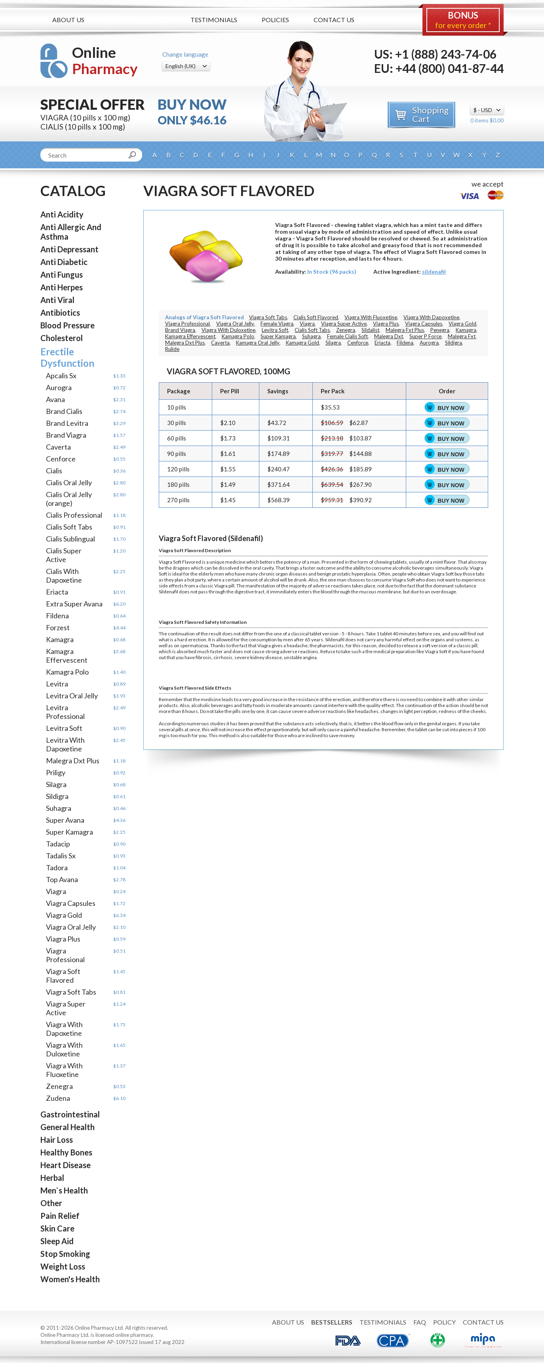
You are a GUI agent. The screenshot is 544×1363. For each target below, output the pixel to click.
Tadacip (58, 843)
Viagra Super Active (66, 1008)
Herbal (52, 1177)
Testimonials (213, 19)
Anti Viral (57, 300)
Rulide (172, 349)
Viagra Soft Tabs (71, 991)
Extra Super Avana (74, 603)
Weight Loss (62, 1266)
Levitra (57, 683)
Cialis (54, 470)
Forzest (58, 627)
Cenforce (61, 458)
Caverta (58, 446)
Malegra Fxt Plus (405, 330)
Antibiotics (60, 312)
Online (105, 60)
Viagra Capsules (70, 903)
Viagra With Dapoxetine (64, 1028)
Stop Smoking (65, 1253)
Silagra (56, 784)
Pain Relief (60, 1215)
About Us (68, 19)
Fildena (57, 615)
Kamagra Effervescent (66, 655)
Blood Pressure (67, 325)
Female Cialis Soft (347, 336)
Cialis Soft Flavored (315, 317)
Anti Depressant (69, 249)
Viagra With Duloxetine (64, 1049)
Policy (444, 1322)
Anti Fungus (61, 274)
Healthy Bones (66, 1152)
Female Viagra (277, 323)
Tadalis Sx (61, 855)
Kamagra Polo (67, 671)
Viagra (56, 891)
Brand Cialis (64, 411)
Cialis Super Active (64, 555)
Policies (275, 19)
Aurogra (59, 387)
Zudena (58, 1098)
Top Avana (62, 879)
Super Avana (65, 820)
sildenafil (434, 271)
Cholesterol (61, 338)
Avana (55, 399)
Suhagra (58, 808)
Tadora (57, 867)
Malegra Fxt (462, 336)
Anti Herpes (61, 287)
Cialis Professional (74, 515)
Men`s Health (64, 1190)
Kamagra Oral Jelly (258, 342)
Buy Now (450, 408)
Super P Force (425, 336)
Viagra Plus (63, 938)
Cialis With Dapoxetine (64, 575)
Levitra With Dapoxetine (65, 744)
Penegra (439, 330)
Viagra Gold (64, 915)
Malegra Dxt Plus (72, 760)
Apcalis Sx (61, 375)
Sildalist (370, 330)
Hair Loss (56, 1139)
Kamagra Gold (302, 342)
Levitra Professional (65, 712)
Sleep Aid (57, 1241)
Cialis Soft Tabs (69, 526)
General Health (67, 1127)
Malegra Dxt (388, 336)
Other (51, 1203)
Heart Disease (65, 1165)
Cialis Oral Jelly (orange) (69, 498)
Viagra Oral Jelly (71, 927)
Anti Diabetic (63, 262)
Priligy (55, 772)
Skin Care (57, 1228)
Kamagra (60, 639)
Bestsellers (137, 20)
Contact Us (334, 19)
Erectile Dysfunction (67, 357)
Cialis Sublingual (70, 538)
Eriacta (57, 591)
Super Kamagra (69, 831)
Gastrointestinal (70, 1114)
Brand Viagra (66, 435)
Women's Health (70, 1279)
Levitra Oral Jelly (72, 695)
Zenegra (59, 1086)
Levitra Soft (64, 728)
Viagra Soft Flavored (63, 975)
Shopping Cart (430, 114)
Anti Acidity (62, 214)
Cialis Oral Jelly (69, 482)
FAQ (419, 1322)
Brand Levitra (67, 423)
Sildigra (57, 796)
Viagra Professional (65, 955)
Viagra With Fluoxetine (64, 1070)
